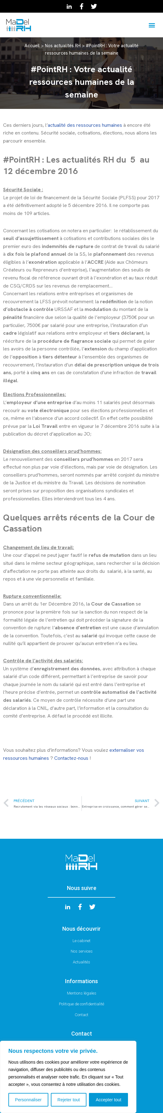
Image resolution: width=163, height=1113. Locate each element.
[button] (152, 25)
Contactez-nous (72, 758)
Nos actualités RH (63, 46)
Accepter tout (108, 1099)
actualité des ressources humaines (85, 125)
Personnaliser (28, 1099)
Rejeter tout (68, 1099)
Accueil (32, 46)
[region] (68, 1077)
